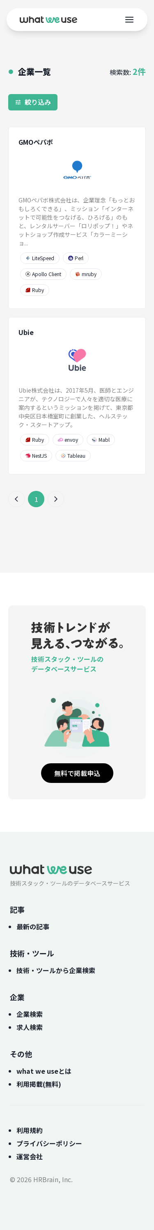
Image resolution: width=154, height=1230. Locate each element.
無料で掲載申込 (77, 773)
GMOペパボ (35, 142)
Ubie (26, 332)
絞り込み (33, 102)
